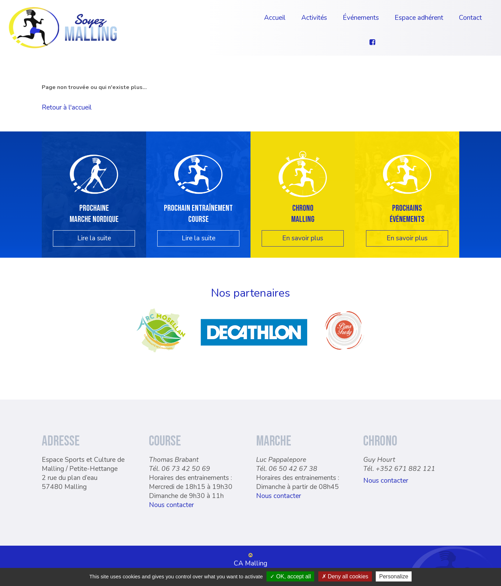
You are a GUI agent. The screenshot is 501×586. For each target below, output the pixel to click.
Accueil (275, 17)
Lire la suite (94, 238)
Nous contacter (171, 504)
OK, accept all (290, 576)
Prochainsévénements (407, 213)
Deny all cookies (345, 576)
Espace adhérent (419, 17)
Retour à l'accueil (67, 107)
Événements (361, 17)
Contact (470, 17)
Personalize (393, 576)
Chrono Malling (303, 213)
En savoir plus (302, 238)
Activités (314, 17)
